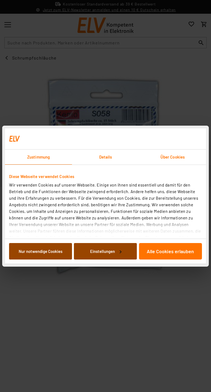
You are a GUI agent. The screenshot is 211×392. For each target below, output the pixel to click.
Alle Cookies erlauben (170, 251)
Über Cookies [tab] (172, 156)
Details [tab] (105, 156)
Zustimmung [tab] (38, 156)
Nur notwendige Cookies (40, 251)
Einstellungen (105, 251)
